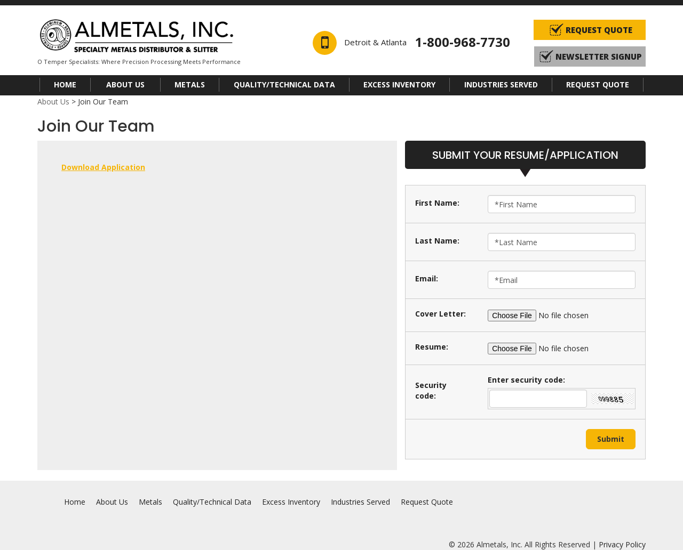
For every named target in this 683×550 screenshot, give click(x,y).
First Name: (437, 203)
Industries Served (501, 84)
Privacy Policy (622, 544)
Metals (189, 84)
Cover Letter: (440, 314)
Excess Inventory (399, 84)
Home (65, 84)
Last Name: (437, 241)
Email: (426, 278)
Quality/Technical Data (284, 84)
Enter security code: (526, 380)
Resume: (431, 347)
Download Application (103, 167)
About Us (125, 84)
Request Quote (597, 84)
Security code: (431, 390)
